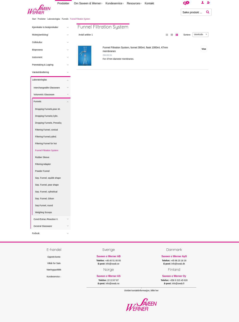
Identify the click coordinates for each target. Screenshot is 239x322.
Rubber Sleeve (42, 157)
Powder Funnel (42, 171)
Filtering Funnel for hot (46, 143)
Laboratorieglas (53, 19)
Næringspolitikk (54, 269)
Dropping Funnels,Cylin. (46, 116)
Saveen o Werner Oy (174, 276)
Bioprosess (37, 49)
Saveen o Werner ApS (174, 256)
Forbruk (35, 233)
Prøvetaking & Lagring (42, 64)
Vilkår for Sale (54, 263)
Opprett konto (53, 257)
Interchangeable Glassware (47, 87)
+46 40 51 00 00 (113, 260)
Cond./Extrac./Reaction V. (46, 219)
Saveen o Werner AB (109, 256)
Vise (204, 49)
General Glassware (43, 226)
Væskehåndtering (40, 72)
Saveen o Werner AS (109, 276)
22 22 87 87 (113, 280)
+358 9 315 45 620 (178, 280)
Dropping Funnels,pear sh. (47, 109)
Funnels (65, 19)
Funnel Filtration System (46, 150)
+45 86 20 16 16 (178, 260)
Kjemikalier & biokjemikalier (45, 27)
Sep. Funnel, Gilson (44, 198)
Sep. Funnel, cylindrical (46, 191)
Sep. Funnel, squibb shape (48, 178)
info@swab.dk (178, 263)
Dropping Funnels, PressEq (48, 123)
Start (34, 19)
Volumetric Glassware (44, 94)
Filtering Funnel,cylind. (46, 136)
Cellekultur (37, 42)
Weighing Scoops (43, 212)
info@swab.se (112, 263)
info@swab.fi (178, 283)
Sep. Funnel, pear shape (47, 185)
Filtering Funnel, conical (46, 129)
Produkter (63, 3)
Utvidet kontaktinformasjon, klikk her (141, 290)
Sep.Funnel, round (44, 205)
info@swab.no (112, 283)
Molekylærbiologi (40, 35)
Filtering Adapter (43, 164)
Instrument (37, 57)
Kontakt (149, 3)
